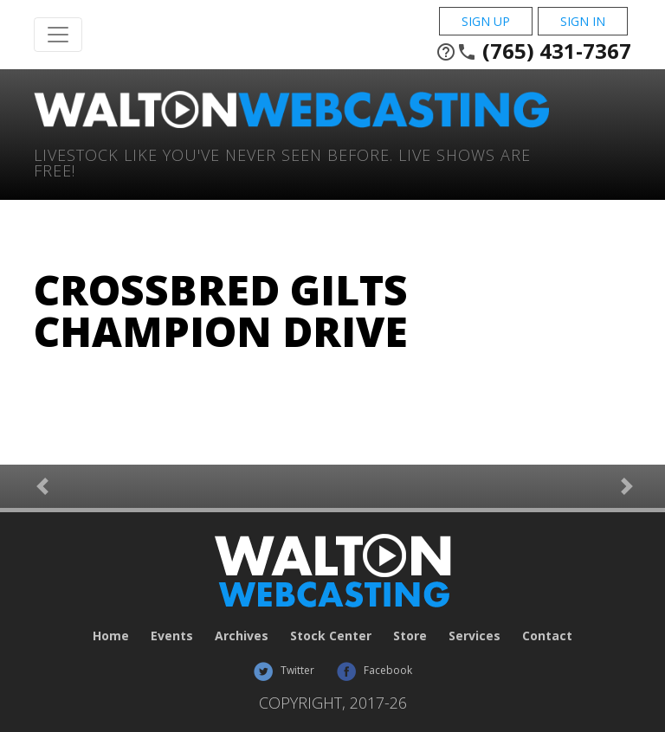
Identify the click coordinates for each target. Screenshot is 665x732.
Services (474, 635)
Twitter (283, 670)
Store (410, 635)
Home (111, 635)
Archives (241, 635)
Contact (547, 635)
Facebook (374, 670)
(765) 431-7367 (533, 51)
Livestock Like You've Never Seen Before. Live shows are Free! (282, 161)
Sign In (582, 21)
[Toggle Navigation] (58, 34)
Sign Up (486, 21)
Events (172, 635)
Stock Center (330, 635)
